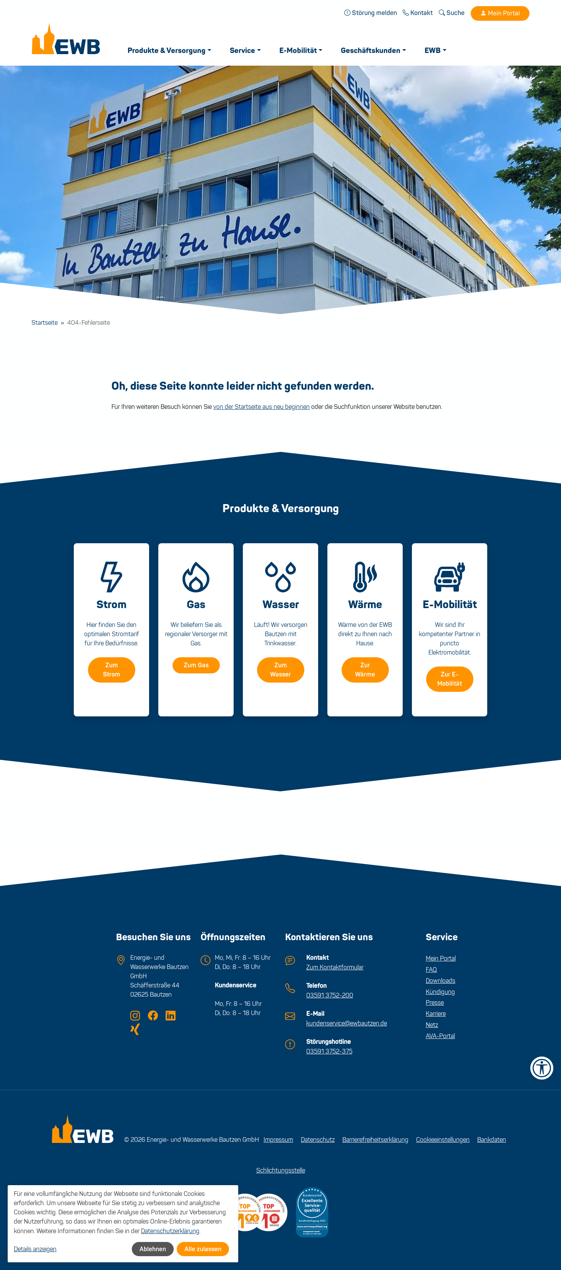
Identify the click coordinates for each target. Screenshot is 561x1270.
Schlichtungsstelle (280, 1169)
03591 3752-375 (329, 1049)
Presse (435, 1002)
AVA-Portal (440, 1035)
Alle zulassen (202, 1249)
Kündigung (440, 991)
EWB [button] (434, 50)
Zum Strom (111, 669)
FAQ (431, 969)
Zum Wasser (280, 669)
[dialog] (123, 1224)
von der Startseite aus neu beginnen (261, 406)
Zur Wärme (365, 669)
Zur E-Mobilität (449, 678)
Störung (371, 13)
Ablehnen (152, 1249)
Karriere (436, 1013)
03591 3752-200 (329, 994)
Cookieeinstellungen (443, 1138)
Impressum (278, 1138)
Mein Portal (500, 13)
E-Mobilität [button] (299, 50)
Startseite (45, 322)
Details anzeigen (35, 1249)
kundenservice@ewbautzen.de (346, 1021)
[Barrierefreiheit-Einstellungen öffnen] (541, 1068)
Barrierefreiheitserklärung (375, 1138)
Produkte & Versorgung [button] (167, 50)
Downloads (440, 980)
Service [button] (243, 50)
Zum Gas (196, 665)
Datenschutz (318, 1138)
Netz (432, 1024)
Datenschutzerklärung (170, 1231)
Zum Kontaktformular (334, 966)
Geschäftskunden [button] (372, 50)
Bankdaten (491, 1138)
